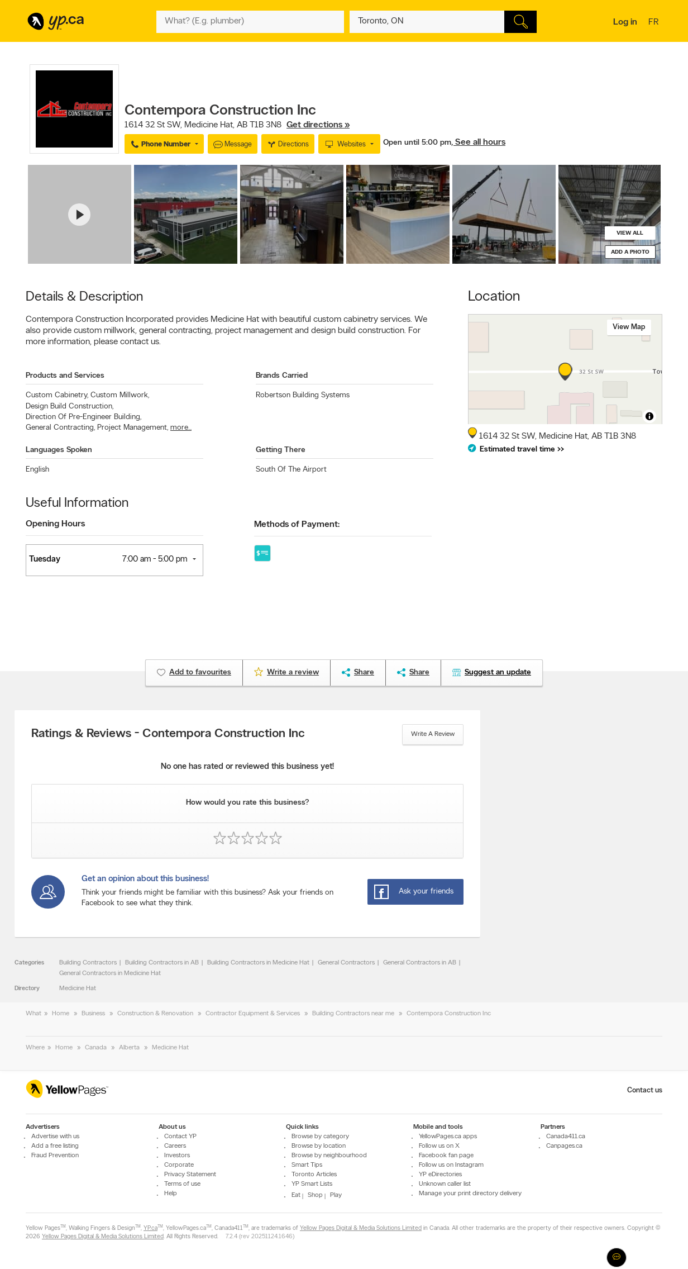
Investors (177, 1155)
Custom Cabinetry (57, 395)
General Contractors (346, 962)
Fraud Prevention (55, 1155)
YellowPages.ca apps (448, 1136)
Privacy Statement (190, 1174)
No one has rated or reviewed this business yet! (247, 767)
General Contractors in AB (419, 962)
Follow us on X (439, 1146)
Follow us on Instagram (451, 1165)
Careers (175, 1146)
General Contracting (60, 428)
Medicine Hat (77, 988)
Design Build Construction (69, 406)
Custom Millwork (119, 395)
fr (654, 23)
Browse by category (320, 1136)
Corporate (179, 1165)
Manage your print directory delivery (470, 1193)
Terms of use (182, 1184)
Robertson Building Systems (303, 395)
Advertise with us (55, 1136)
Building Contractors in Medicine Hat (258, 962)
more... (181, 428)
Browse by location (319, 1146)
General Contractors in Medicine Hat (110, 973)
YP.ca (150, 1228)
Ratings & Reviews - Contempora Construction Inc (168, 734)
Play (336, 1195)
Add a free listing (55, 1146)
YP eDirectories (440, 1174)
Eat (296, 1195)
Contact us (644, 1090)
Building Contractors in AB (162, 962)
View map (629, 327)
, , (237, 125)
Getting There (280, 450)
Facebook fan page (446, 1155)
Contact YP (180, 1136)
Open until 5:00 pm (417, 143)
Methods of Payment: (297, 524)
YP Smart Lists (312, 1184)
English (37, 469)
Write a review (433, 734)
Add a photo (630, 252)
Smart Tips (307, 1165)
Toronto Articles (314, 1174)
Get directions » (318, 125)
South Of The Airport (291, 469)
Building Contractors (88, 962)
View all (630, 233)
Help (170, 1193)
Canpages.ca (564, 1146)
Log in (625, 22)
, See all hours (478, 142)
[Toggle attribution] (649, 416)
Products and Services (65, 376)
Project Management (132, 428)
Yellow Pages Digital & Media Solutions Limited (361, 1228)
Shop (315, 1195)
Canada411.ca (565, 1136)
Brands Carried (282, 376)
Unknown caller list (445, 1184)
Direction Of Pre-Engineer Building (83, 417)
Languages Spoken (59, 450)
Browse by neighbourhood (329, 1155)
